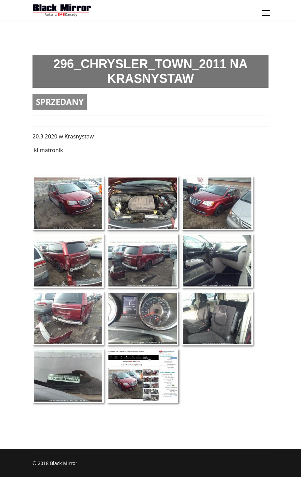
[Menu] (266, 13)
